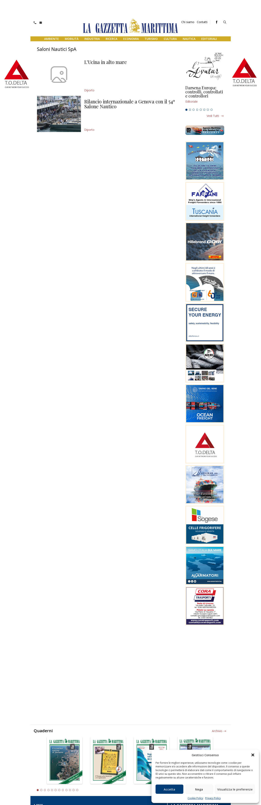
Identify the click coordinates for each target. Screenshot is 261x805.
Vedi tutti (213, 116)
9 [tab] (66, 790)
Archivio (217, 731)
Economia (131, 39)
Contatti (202, 22)
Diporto (89, 90)
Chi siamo (187, 22)
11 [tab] (74, 790)
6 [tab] (204, 110)
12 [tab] (77, 790)
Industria (92, 39)
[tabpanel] (204, 96)
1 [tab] (186, 110)
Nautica (189, 39)
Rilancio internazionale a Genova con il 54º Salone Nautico (129, 104)
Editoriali (209, 39)
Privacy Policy (213, 798)
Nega (199, 789)
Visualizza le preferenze (235, 789)
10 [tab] (70, 790)
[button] (253, 755)
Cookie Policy (195, 798)
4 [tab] (197, 110)
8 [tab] (212, 110)
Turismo (151, 39)
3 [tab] (194, 110)
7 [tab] (208, 110)
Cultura (170, 39)
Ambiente (51, 39)
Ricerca (111, 39)
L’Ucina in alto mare (105, 62)
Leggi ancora (204, 96)
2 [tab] (190, 110)
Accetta (169, 789)
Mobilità (71, 39)
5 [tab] (201, 110)
